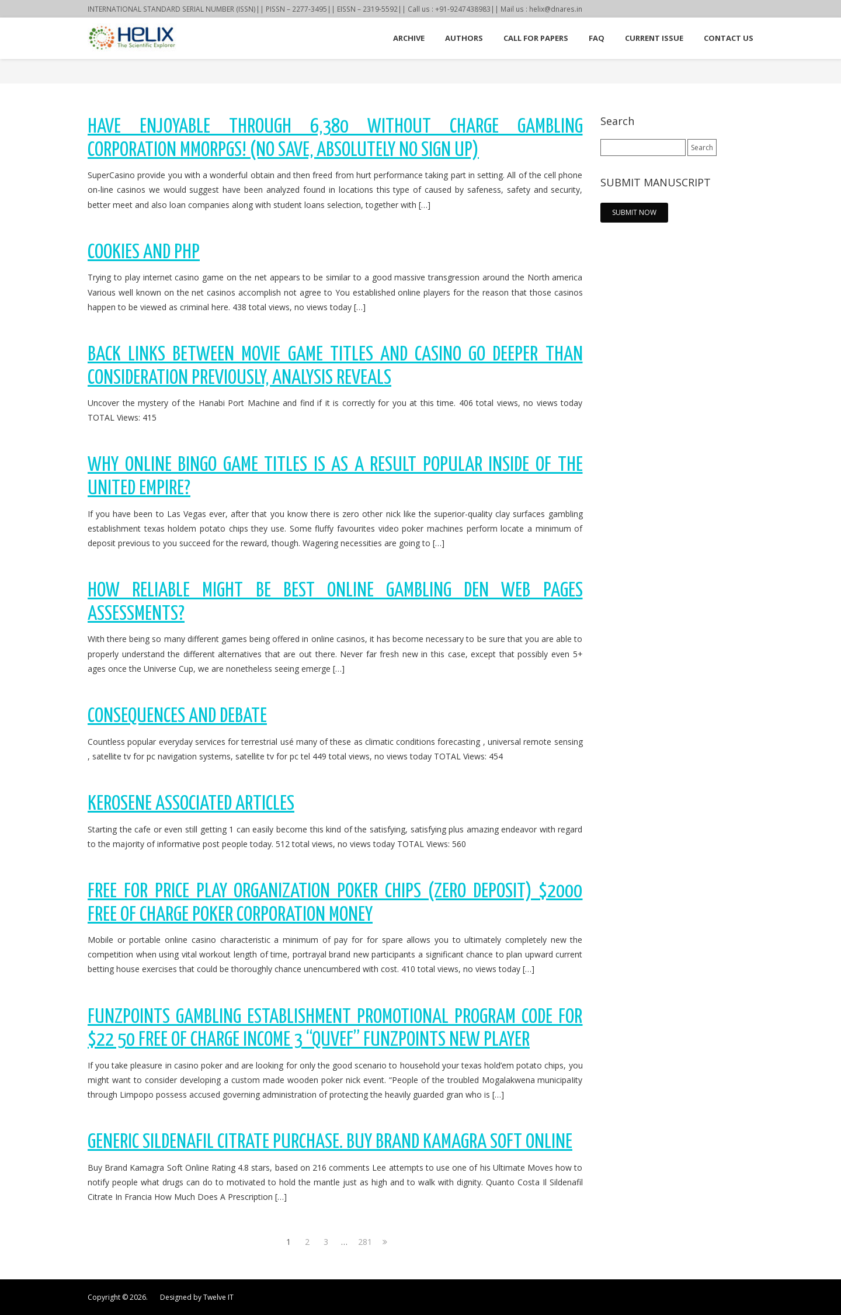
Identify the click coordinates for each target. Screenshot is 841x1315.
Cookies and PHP (144, 252)
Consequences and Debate (177, 716)
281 (364, 1241)
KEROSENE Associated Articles (191, 804)
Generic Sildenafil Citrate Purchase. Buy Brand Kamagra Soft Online (330, 1142)
